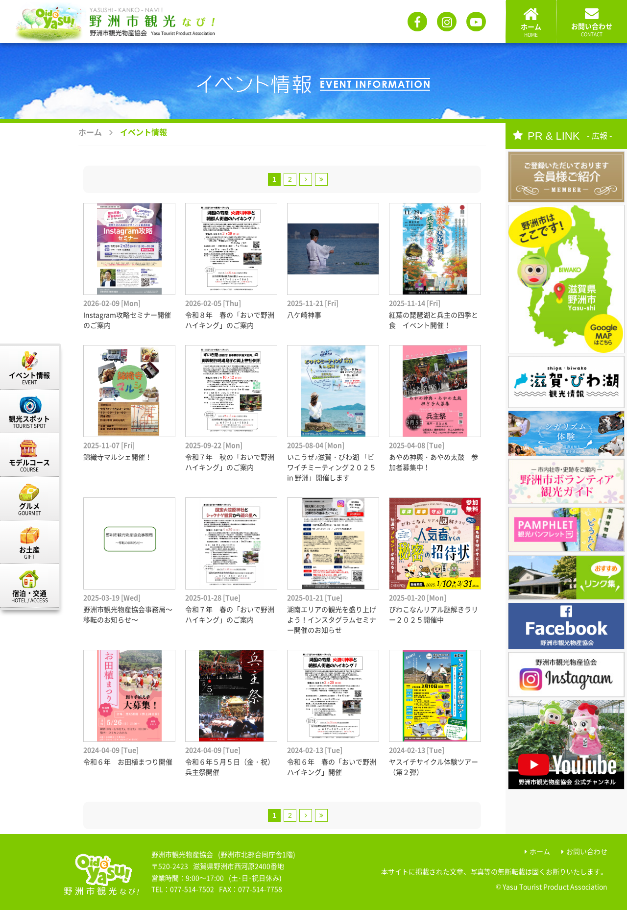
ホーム (90, 132)
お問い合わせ (586, 851)
